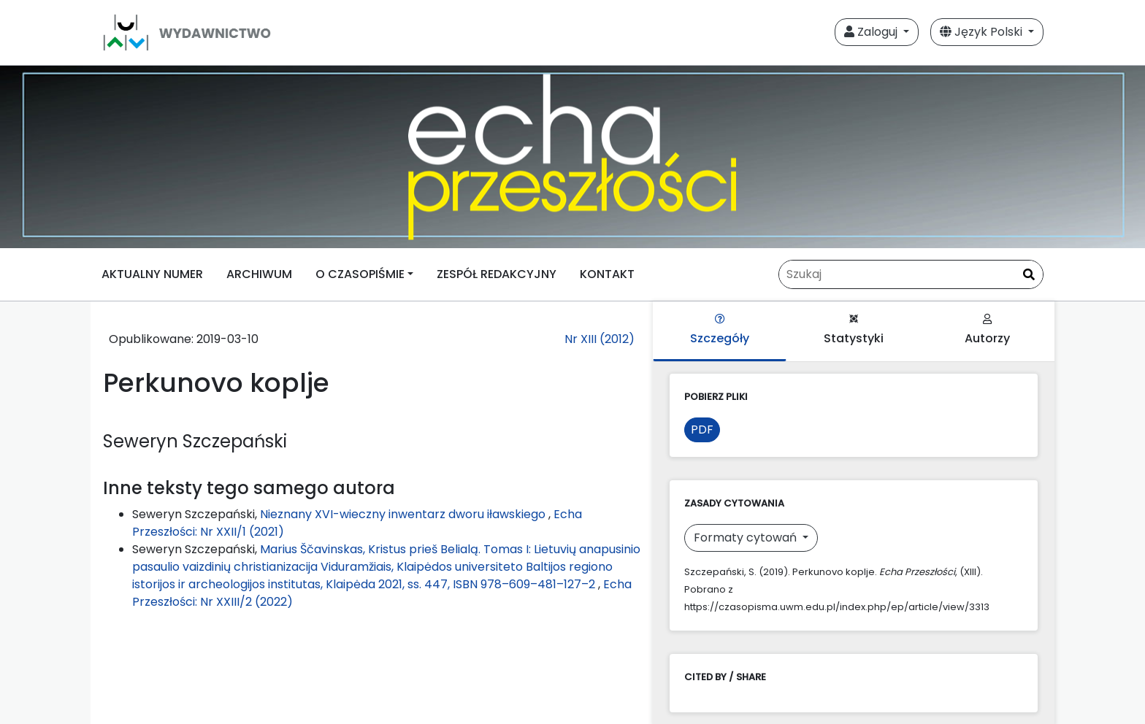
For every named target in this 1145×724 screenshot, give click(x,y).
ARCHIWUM (259, 274)
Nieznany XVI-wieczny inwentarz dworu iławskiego (404, 514)
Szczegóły (719, 330)
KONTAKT (607, 274)
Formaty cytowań (747, 537)
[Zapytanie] (911, 274)
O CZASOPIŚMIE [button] (360, 274)
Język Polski (982, 31)
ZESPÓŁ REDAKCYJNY (496, 274)
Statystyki (854, 330)
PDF (702, 429)
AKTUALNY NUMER (152, 274)
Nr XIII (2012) (599, 339)
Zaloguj (872, 31)
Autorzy (987, 330)
